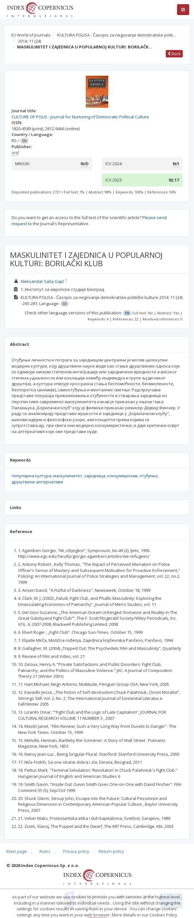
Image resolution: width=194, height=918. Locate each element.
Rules (45, 851)
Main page (16, 851)
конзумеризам (122, 476)
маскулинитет (67, 476)
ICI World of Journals (30, 35)
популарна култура (31, 476)
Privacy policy (76, 851)
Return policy (111, 851)
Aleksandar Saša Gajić (42, 281)
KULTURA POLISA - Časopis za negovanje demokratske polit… (116, 35)
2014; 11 (29, 41)
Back (174, 53)
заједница (94, 476)
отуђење (148, 476)
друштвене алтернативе (37, 482)
